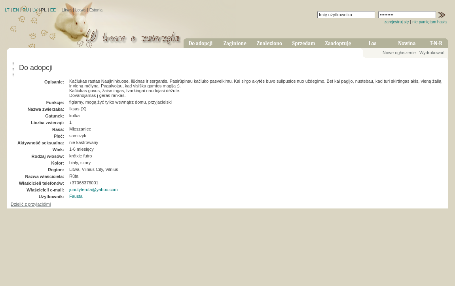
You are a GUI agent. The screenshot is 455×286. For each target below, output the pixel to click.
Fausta (76, 196)
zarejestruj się (397, 22)
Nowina (406, 43)
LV (35, 10)
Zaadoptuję (338, 43)
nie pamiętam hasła (429, 22)
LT (7, 10)
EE (53, 10)
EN (16, 10)
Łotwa (80, 10)
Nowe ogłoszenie (399, 52)
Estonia (95, 10)
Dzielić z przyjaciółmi (31, 204)
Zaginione (235, 43)
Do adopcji (201, 43)
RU (26, 10)
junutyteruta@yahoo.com (93, 189)
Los (373, 43)
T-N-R (436, 43)
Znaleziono (269, 43)
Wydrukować (431, 52)
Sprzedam (303, 43)
